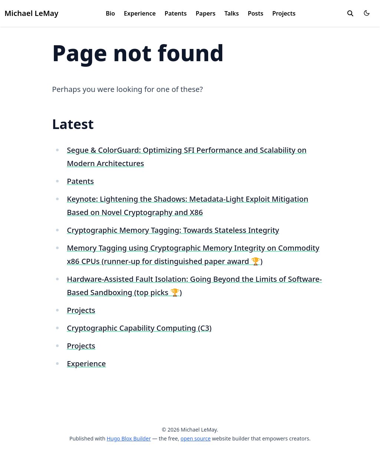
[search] (350, 13)
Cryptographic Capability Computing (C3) (139, 328)
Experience (140, 13)
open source (195, 438)
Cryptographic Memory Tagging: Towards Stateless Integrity (173, 230)
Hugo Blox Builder (129, 438)
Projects (284, 13)
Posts (255, 13)
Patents (176, 13)
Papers (205, 13)
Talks (232, 13)
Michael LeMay (31, 13)
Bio (110, 13)
